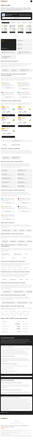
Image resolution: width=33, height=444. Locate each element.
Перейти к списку (8, 88)
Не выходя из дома (21, 316)
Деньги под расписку (27, 314)
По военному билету (28, 316)
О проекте (2, 431)
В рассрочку (21, 314)
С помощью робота (3, 320)
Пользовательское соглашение (13, 431)
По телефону (3, 318)
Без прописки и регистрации (14, 314)
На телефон (16, 316)
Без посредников (7, 314)
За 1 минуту (11, 316)
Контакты (6, 431)
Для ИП (2, 316)
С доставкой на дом (27, 318)
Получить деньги (4, 32)
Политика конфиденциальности (23, 431)
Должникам (6, 316)
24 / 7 (2, 314)
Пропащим (14, 318)
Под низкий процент (9, 318)
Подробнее (8, 116)
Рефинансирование (20, 318)
